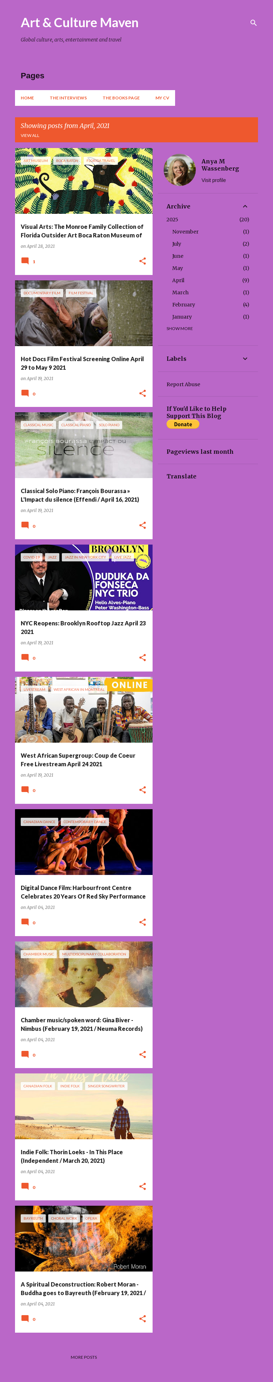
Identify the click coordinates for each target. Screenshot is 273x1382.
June (177, 256)
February (183, 304)
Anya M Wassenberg (220, 165)
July (176, 244)
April (178, 280)
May (177, 268)
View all (30, 135)
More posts (84, 1357)
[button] (142, 261)
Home (27, 97)
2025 (172, 219)
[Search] (253, 22)
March (180, 292)
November (185, 231)
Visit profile (214, 180)
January (182, 317)
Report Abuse (183, 384)
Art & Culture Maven (80, 22)
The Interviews (68, 97)
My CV (162, 97)
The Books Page (121, 97)
